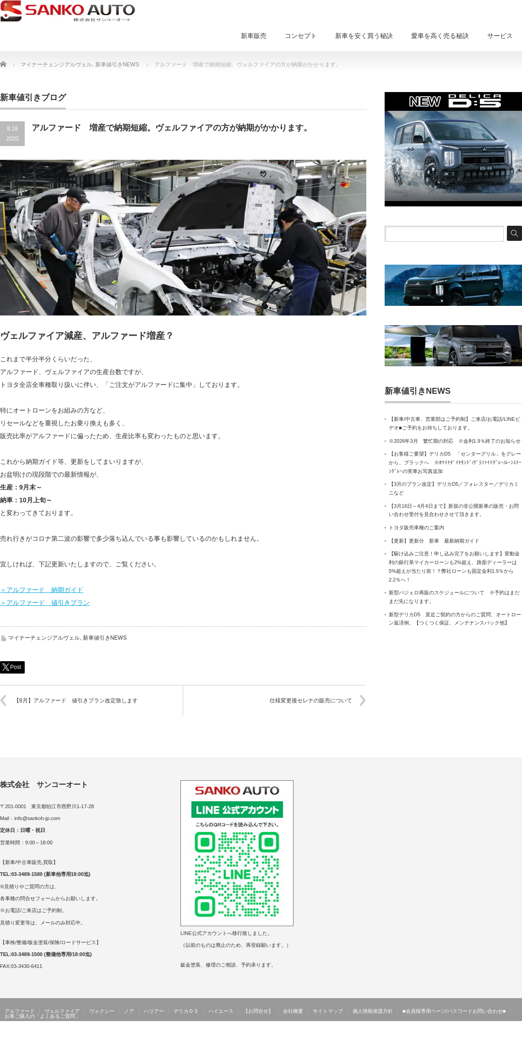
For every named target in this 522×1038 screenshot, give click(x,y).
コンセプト (301, 35)
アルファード (20, 1011)
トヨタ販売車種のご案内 (416, 527)
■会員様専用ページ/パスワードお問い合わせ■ (454, 1011)
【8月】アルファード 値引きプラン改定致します (76, 700)
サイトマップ (328, 1011)
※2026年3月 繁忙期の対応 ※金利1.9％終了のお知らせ (455, 441)
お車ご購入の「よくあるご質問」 (42, 1016)
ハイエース (221, 1011)
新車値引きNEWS (105, 638)
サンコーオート (503, 1031)
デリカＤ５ (186, 1011)
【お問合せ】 (258, 1011)
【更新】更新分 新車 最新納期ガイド (434, 540)
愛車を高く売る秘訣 (440, 35)
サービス (500, 35)
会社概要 (293, 1011)
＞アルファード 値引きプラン (45, 602)
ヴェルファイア (62, 1011)
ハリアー (154, 1011)
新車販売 (253, 35)
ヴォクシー (101, 1011)
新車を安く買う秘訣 (364, 35)
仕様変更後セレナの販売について (311, 700)
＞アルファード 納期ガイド (41, 589)
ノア (129, 1011)
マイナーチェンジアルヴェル (44, 638)
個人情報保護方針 (373, 1011)
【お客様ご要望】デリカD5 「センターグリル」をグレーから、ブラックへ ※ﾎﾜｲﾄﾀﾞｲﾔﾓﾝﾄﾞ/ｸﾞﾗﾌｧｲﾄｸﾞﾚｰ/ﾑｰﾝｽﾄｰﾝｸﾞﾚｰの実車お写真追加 (455, 462)
